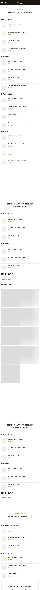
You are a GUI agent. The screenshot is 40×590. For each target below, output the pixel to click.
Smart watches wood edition (17, 32)
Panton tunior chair (14, 40)
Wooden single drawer (15, 24)
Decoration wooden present (17, 48)
